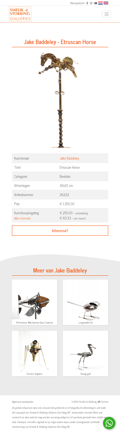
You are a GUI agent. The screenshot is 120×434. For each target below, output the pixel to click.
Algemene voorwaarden (22, 402)
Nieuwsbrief (77, 2)
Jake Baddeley (69, 158)
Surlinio (104, 402)
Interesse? (60, 230)
